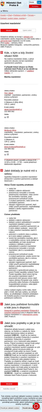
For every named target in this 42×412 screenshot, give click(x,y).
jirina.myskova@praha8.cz (14, 147)
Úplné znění (27, 30)
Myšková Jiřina (10, 130)
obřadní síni (28, 37)
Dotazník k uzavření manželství (16, 310)
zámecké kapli (6, 41)
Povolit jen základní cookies (10, 408)
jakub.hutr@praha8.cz (13, 109)
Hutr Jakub (8, 93)
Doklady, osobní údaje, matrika (12, 18)
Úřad (10, 15)
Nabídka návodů (9, 389)
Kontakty (35, 6)
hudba (6, 43)
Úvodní (3, 15)
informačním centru (30, 314)
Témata (31, 15)
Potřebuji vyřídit (19, 15)
